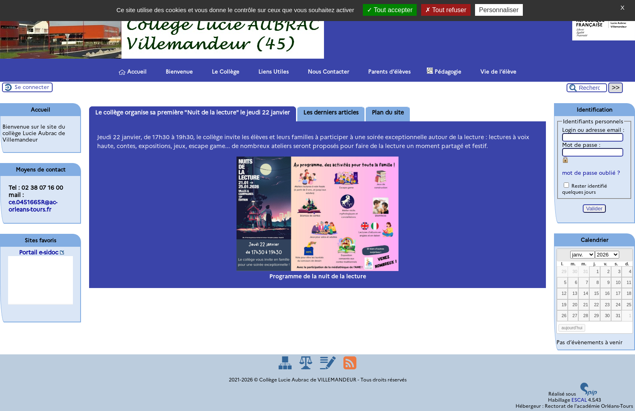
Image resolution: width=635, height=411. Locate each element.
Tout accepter (390, 9)
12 (564, 293)
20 (575, 304)
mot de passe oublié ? (591, 172)
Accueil (133, 71)
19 (564, 304)
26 (564, 315)
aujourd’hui (572, 327)
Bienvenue (178, 71)
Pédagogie (444, 71)
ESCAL (579, 400)
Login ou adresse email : (593, 130)
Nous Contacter (327, 71)
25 (628, 304)
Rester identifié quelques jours (584, 189)
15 (596, 293)
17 (618, 293)
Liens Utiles (272, 71)
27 (575, 315)
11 (628, 282)
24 (618, 304)
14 (585, 293)
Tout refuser (446, 9)
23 (607, 304)
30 (575, 271)
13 (575, 293)
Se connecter (32, 87)
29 (564, 271)
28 (585, 315)
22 (596, 304)
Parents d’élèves (388, 71)
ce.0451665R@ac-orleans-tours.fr (33, 206)
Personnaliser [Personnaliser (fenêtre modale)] (499, 9)
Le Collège (224, 71)
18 (628, 293)
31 (585, 271)
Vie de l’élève (496, 71)
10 (618, 282)
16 (607, 293)
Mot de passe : (581, 145)
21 (585, 304)
